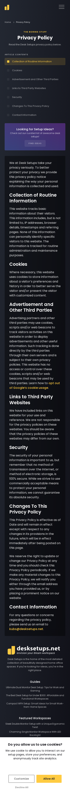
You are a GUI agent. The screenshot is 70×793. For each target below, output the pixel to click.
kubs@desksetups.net (26, 629)
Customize (21, 779)
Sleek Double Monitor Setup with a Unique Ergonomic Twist (35, 725)
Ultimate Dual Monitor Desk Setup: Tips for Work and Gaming (35, 689)
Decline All (21, 787)
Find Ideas (35, 143)
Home (8, 22)
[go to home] (7, 7)
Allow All (49, 779)
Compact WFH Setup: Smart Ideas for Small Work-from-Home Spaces (35, 705)
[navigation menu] (61, 7)
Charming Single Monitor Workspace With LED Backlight (35, 733)
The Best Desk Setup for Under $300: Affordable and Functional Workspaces (35, 697)
